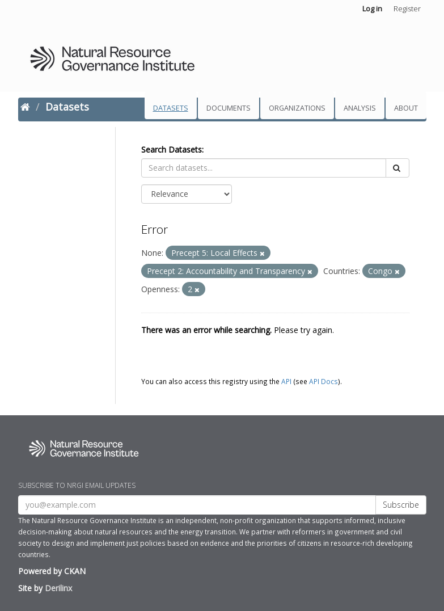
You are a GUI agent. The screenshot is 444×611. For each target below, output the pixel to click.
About (406, 108)
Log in (372, 8)
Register (407, 8)
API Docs (323, 381)
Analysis (360, 108)
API (286, 381)
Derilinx (58, 588)
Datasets (170, 108)
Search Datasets (171, 149)
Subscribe (401, 504)
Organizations (297, 108)
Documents (228, 108)
